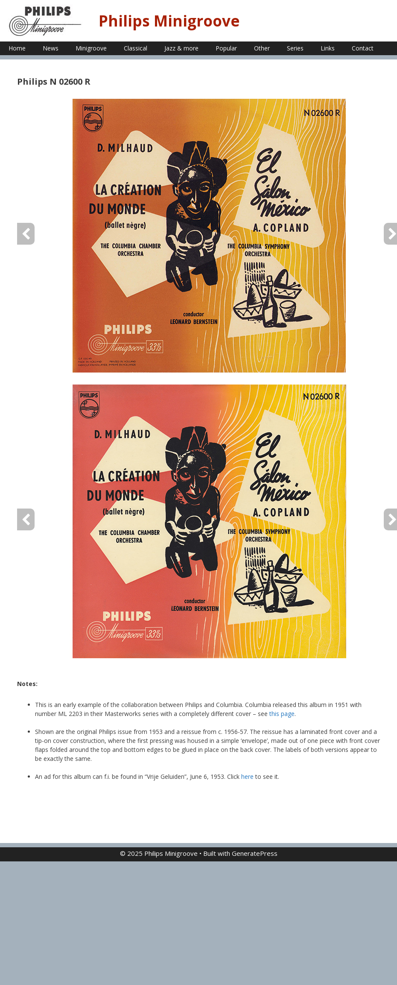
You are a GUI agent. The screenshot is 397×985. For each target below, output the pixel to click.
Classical (135, 48)
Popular (226, 48)
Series (295, 48)
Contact (363, 48)
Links (328, 48)
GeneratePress (254, 853)
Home (17, 48)
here (247, 776)
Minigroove (91, 48)
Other (262, 48)
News (50, 48)
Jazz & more (181, 48)
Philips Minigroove (169, 21)
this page (282, 714)
